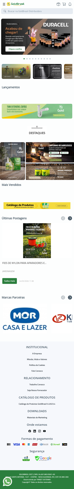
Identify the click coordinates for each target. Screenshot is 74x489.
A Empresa (37, 353)
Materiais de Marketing (37, 417)
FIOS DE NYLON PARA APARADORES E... (24, 263)
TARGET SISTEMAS (44, 479)
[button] (24, 59)
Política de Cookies (37, 365)
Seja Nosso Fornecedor (37, 390)
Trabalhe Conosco (37, 384)
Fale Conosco (37, 370)
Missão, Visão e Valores (37, 359)
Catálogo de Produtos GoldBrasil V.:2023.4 (37, 403)
